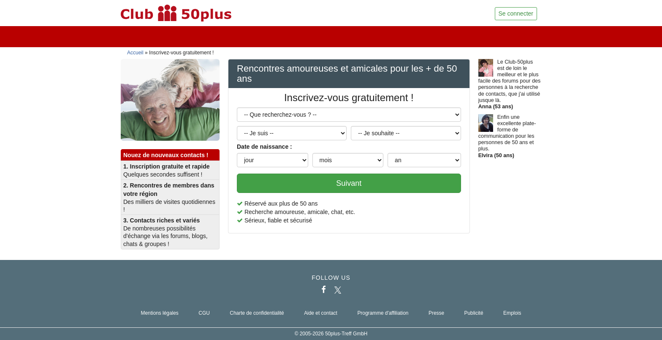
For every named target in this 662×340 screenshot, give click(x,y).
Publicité (473, 313)
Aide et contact (320, 313)
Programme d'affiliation (382, 313)
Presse (436, 313)
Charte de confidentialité (257, 313)
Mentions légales (160, 313)
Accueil (135, 53)
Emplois (512, 313)
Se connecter (516, 13)
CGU (203, 313)
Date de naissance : (264, 146)
